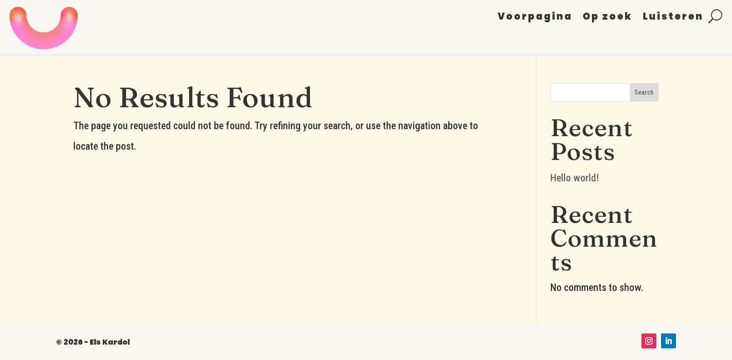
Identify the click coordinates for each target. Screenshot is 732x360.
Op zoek (608, 18)
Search (644, 92)
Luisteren (673, 18)
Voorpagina (535, 18)
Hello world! (574, 178)
